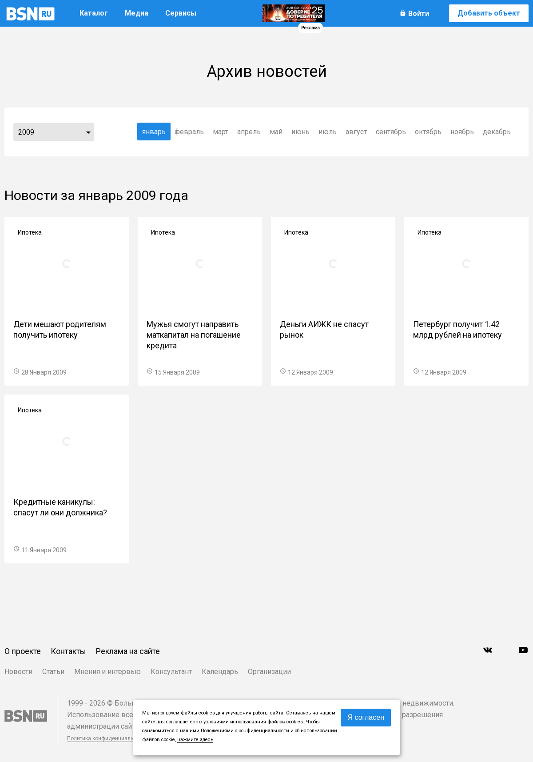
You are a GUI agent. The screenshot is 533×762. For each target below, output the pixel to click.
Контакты (68, 651)
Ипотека (30, 232)
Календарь (220, 671)
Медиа (136, 13)
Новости (18, 671)
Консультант (171, 671)
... (88, 132)
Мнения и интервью (107, 671)
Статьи (53, 671)
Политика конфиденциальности (107, 738)
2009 (26, 132)
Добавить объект (488, 13)
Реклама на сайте (128, 651)
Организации (269, 671)
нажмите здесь (195, 739)
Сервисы (180, 13)
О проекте (22, 651)
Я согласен (365, 717)
